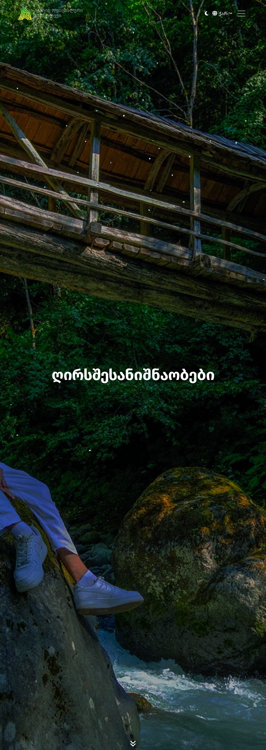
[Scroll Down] (133, 743)
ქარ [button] (222, 13)
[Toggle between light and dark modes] (206, 13)
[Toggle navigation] (241, 13)
